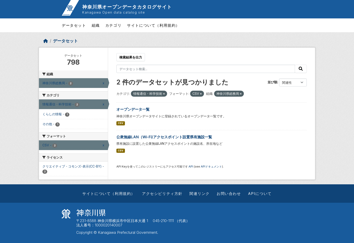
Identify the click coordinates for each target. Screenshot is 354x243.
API (191, 166)
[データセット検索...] (205, 69)
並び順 (272, 82)
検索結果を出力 (130, 57)
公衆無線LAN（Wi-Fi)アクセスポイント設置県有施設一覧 (164, 137)
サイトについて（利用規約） (153, 25)
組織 (96, 25)
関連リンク (199, 193)
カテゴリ (113, 25)
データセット (74, 25)
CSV (120, 123)
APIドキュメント (211, 166)
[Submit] (301, 69)
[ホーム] (45, 40)
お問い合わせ (229, 193)
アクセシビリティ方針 (162, 193)
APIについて (260, 193)
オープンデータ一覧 (133, 109)
